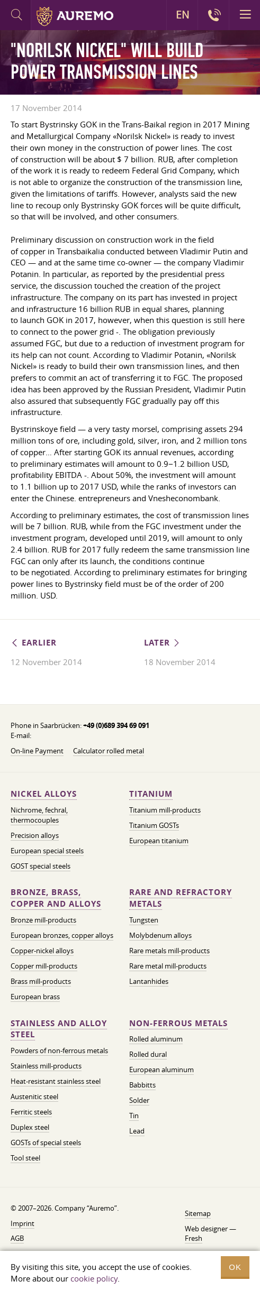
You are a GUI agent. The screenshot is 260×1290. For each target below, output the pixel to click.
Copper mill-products (44, 966)
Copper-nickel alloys (42, 950)
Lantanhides (148, 981)
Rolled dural (148, 1054)
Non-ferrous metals (178, 1023)
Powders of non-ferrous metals (59, 1050)
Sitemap (198, 1213)
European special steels (47, 850)
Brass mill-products (41, 981)
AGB (17, 1238)
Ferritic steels (31, 1112)
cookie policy (94, 1278)
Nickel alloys (44, 793)
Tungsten (143, 920)
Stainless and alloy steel (59, 1029)
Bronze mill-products (43, 920)
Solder (139, 1100)
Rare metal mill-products (168, 966)
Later (162, 642)
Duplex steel (30, 1127)
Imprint (22, 1223)
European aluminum (161, 1069)
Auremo (75, 16)
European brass (35, 996)
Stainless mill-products (46, 1066)
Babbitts (142, 1085)
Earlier (34, 642)
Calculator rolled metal (108, 750)
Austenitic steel (34, 1096)
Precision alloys (35, 835)
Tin (134, 1115)
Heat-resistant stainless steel (56, 1081)
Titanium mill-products (165, 810)
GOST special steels (40, 866)
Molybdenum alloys (160, 935)
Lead (137, 1131)
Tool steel (25, 1158)
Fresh (193, 1238)
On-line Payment (37, 750)
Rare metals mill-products (169, 950)
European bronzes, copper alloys (62, 935)
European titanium (159, 840)
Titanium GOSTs (154, 825)
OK (235, 1267)
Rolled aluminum (156, 1039)
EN (182, 15)
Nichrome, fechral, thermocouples (39, 815)
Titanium (151, 793)
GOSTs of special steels (46, 1142)
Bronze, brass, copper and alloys (56, 898)
